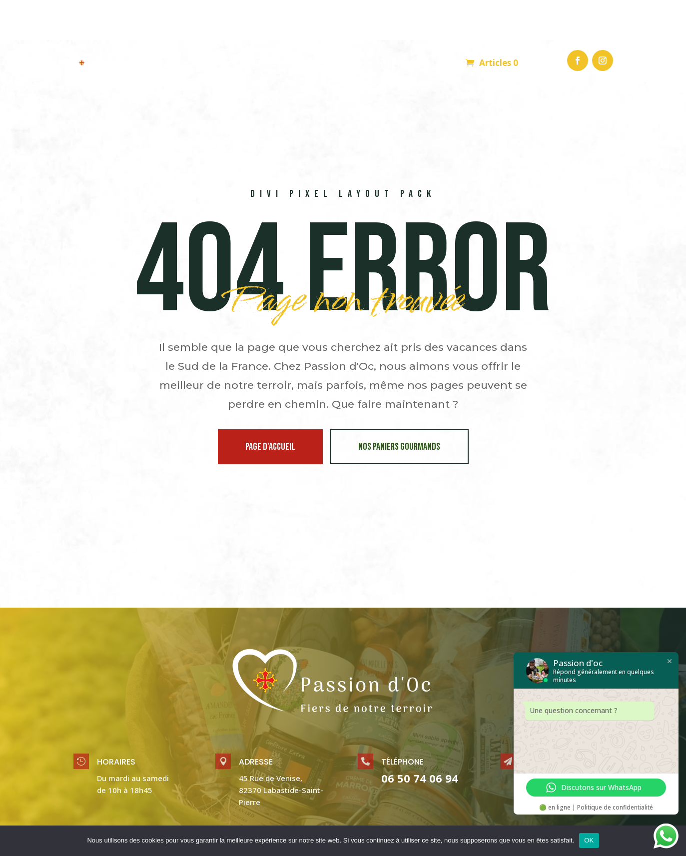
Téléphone (402, 722)
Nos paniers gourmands (399, 407)
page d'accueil (270, 407)
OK (589, 840)
